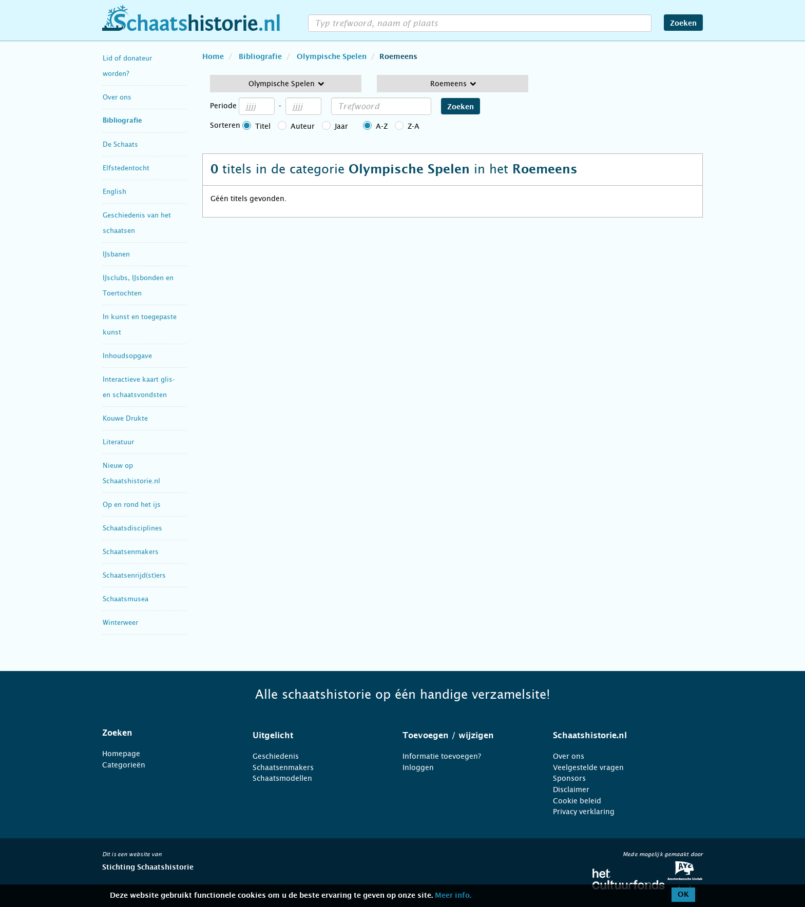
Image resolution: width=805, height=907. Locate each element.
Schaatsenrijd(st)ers (134, 575)
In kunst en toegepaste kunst (140, 324)
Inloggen (418, 767)
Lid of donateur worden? (127, 65)
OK (683, 894)
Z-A (413, 126)
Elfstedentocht (126, 168)
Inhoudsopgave (127, 356)
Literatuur (118, 442)
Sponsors (569, 778)
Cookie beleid (577, 801)
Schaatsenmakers (131, 552)
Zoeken (683, 23)
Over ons (117, 97)
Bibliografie (122, 120)
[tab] (164, 733)
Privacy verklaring (584, 811)
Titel (263, 126)
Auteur (303, 126)
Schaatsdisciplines (132, 528)
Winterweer (120, 622)
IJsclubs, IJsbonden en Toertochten (138, 285)
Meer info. (453, 895)
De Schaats (120, 144)
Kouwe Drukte (125, 418)
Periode (223, 106)
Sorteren (225, 125)
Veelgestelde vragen (588, 767)
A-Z (382, 126)
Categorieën (123, 765)
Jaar (341, 126)
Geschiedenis (276, 756)
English (114, 191)
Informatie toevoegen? (441, 756)
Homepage (121, 754)
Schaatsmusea (125, 599)
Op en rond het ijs (132, 504)
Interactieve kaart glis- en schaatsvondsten (139, 387)
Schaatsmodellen (282, 778)
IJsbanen (116, 254)
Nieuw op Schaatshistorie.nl (131, 473)
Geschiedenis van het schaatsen (137, 222)
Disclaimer (571, 789)
